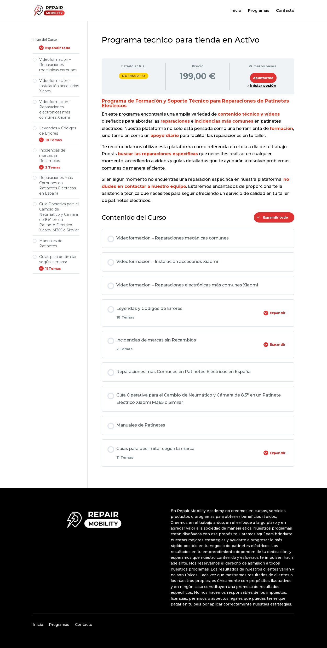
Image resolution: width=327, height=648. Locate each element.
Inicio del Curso (45, 39)
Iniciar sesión (263, 85)
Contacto (285, 11)
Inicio (236, 11)
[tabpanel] (198, 151)
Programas (258, 11)
